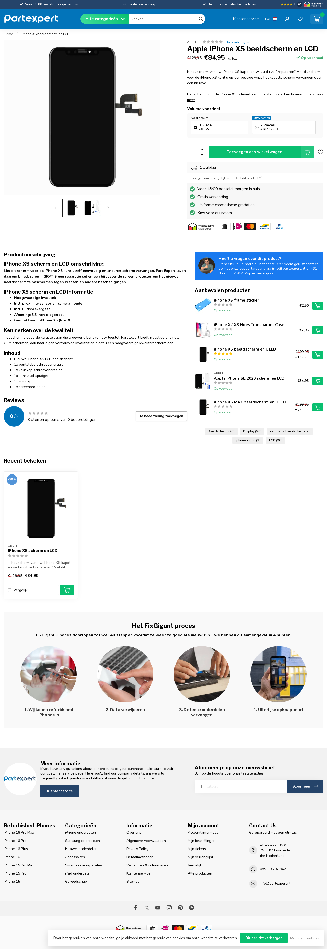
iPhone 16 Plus (16, 848)
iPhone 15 (12, 881)
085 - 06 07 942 (273, 869)
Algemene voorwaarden (146, 840)
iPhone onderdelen (80, 832)
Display (252, 431)
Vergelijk (21, 590)
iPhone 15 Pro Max (19, 865)
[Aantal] (54, 590)
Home (8, 34)
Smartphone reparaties (84, 865)
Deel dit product (248, 178)
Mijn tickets (197, 848)
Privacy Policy (137, 848)
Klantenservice (246, 18)
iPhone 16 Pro (15, 840)
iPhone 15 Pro (15, 873)
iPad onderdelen (78, 873)
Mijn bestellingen (201, 840)
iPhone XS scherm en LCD (32, 550)
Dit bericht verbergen (264, 937)
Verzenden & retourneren (147, 865)
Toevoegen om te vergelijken (208, 178)
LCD (275, 440)
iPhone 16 (12, 857)
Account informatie (203, 832)
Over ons (133, 832)
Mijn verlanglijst (200, 857)
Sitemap (133, 881)
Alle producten (200, 873)
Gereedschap (76, 881)
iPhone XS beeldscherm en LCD (45, 34)
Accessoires (75, 857)
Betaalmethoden (140, 857)
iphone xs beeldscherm (290, 431)
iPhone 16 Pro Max (19, 832)
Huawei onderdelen (81, 848)
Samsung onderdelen (82, 840)
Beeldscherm (221, 431)
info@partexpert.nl (288, 268)
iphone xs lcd (248, 440)
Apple (192, 42)
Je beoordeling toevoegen (161, 416)
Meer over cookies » (304, 938)
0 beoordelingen (236, 42)
